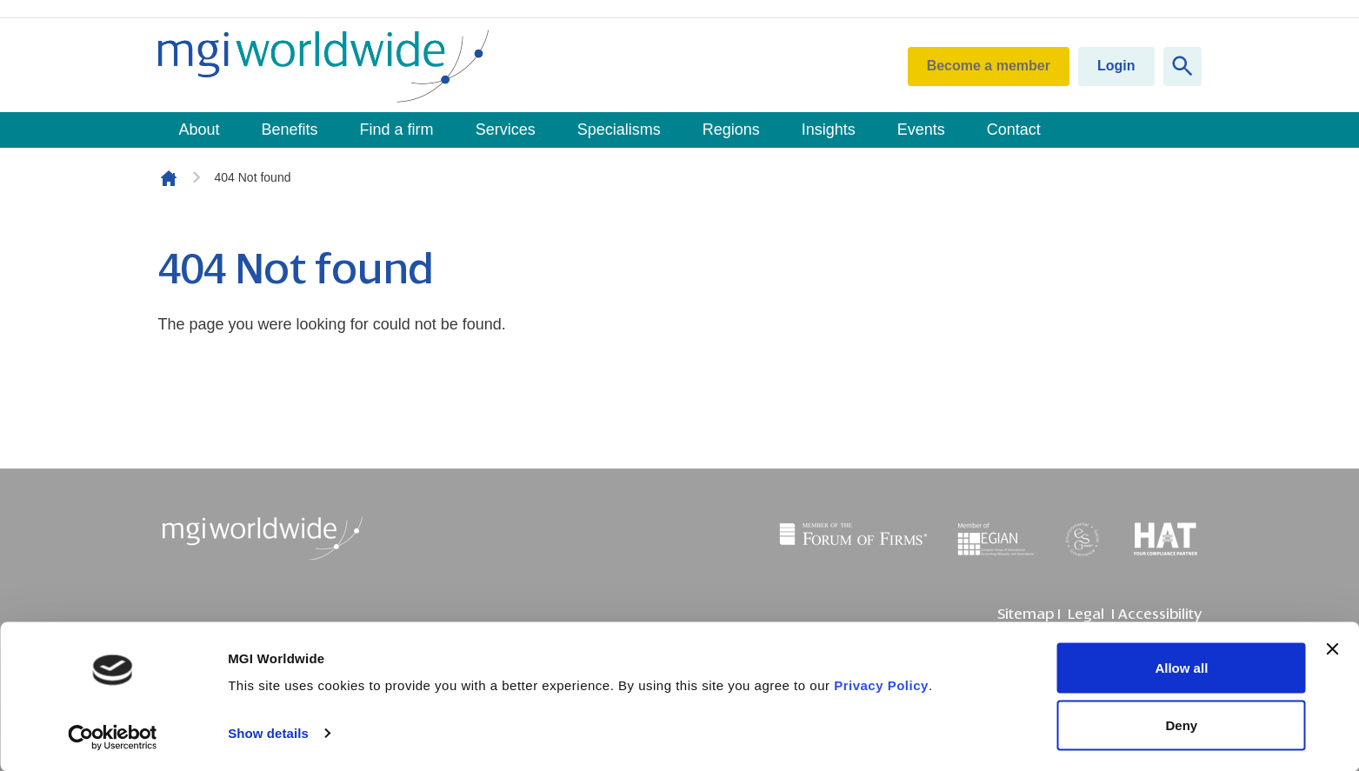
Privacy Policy (881, 685)
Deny (1182, 724)
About (199, 129)
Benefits (290, 129)
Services (506, 129)
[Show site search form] (1182, 66)
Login (1116, 65)
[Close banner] (1332, 649)
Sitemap (1025, 614)
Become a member (988, 65)
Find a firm (397, 129)
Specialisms (619, 129)
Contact (1014, 129)
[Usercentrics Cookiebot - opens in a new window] (113, 737)
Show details (268, 733)
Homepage (168, 178)
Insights (829, 129)
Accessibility (1160, 614)
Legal (1086, 614)
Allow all (1181, 668)
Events (921, 129)
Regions (731, 129)
